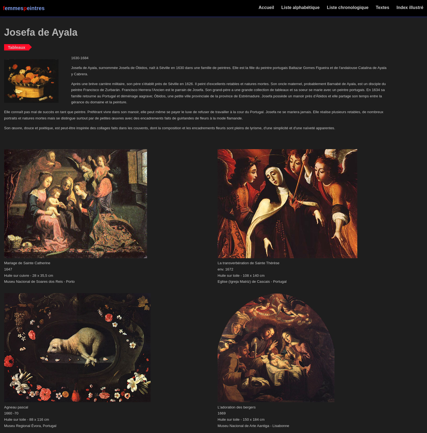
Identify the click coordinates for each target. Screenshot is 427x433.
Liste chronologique (347, 7)
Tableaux (16, 47)
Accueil (266, 7)
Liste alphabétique (300, 7)
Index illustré (410, 7)
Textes (382, 7)
